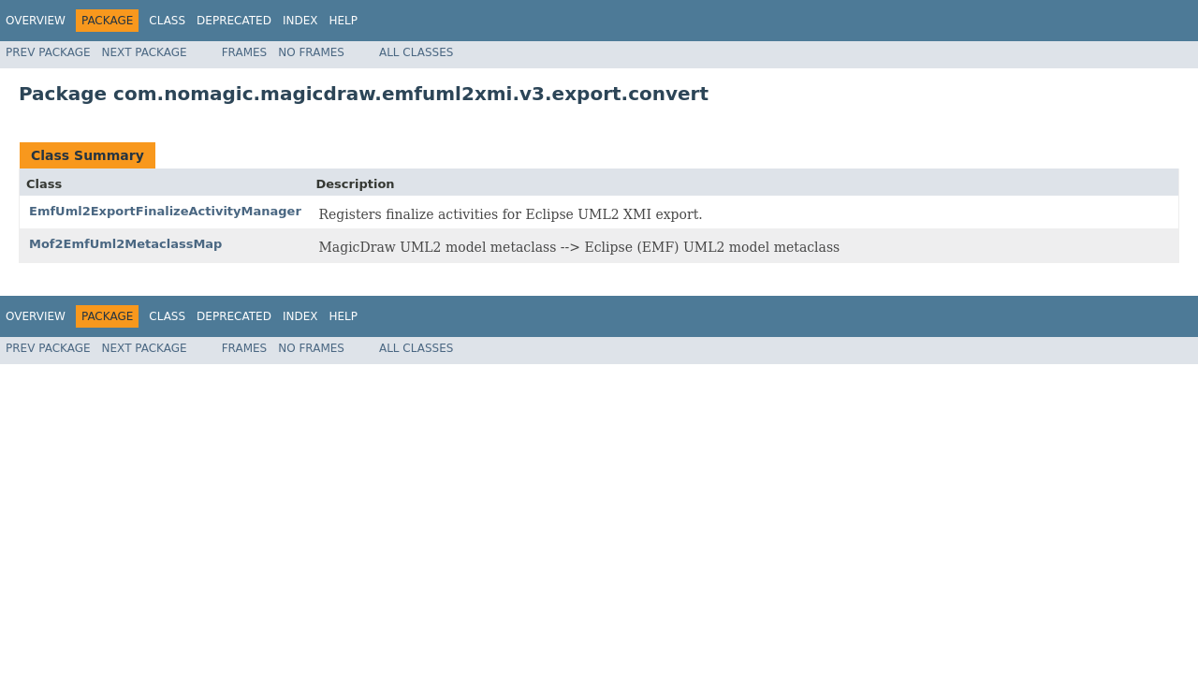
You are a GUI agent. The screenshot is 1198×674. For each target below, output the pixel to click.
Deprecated (234, 20)
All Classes (416, 52)
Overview (36, 20)
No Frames (311, 52)
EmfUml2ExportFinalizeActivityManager (165, 211)
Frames (245, 52)
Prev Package (48, 52)
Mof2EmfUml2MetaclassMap (125, 244)
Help (343, 20)
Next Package (144, 52)
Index (300, 20)
